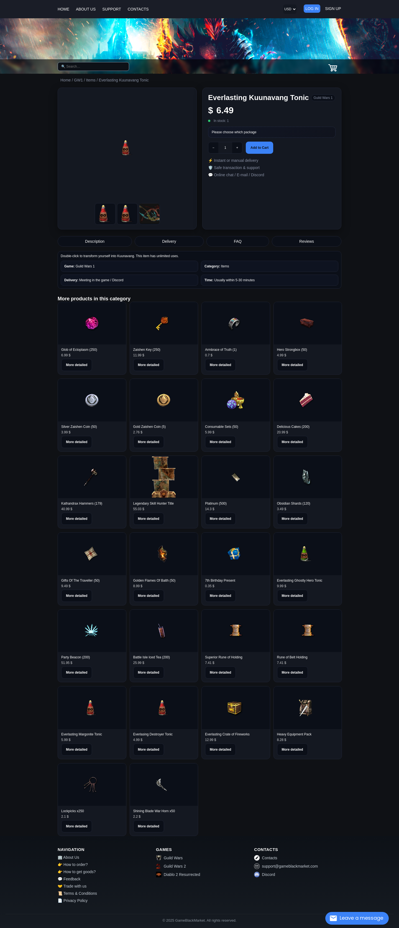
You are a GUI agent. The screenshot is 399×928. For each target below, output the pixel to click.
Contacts (265, 858)
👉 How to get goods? (77, 872)
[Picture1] (127, 214)
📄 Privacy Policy (73, 900)
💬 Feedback (69, 879)
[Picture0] (105, 214)
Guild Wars (169, 858)
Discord (264, 874)
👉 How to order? (73, 864)
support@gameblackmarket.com (286, 866)
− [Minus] (213, 148)
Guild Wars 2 (171, 866)
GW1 (78, 80)
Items (91, 80)
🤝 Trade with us (72, 886)
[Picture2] (149, 214)
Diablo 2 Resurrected (178, 874)
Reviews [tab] (306, 241)
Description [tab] (94, 241)
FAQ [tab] (238, 241)
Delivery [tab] (169, 241)
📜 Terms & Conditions (77, 893)
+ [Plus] (237, 148)
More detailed (76, 365)
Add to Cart (259, 148)
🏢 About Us (68, 857)
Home (65, 80)
